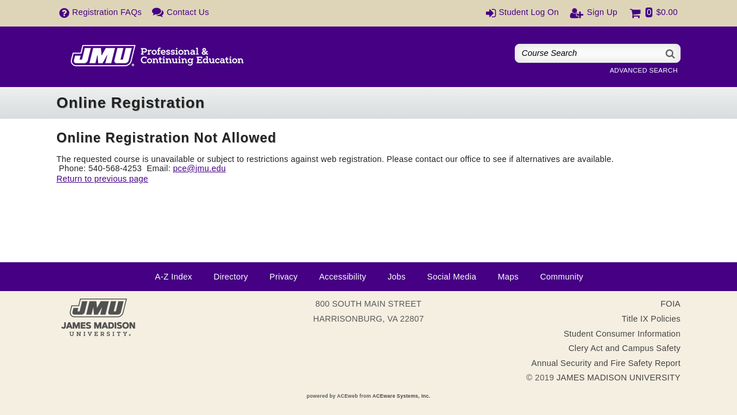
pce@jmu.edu (199, 168)
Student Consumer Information (622, 333)
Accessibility (342, 276)
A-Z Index (173, 276)
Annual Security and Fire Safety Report (606, 363)
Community (561, 276)
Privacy (283, 276)
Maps (507, 276)
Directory (231, 276)
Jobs (396, 276)
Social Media (451, 276)
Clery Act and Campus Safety (624, 348)
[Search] (671, 53)
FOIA (670, 303)
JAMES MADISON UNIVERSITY (618, 377)
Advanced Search (644, 70)
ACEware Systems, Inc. (402, 396)
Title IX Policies (651, 318)
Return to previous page (102, 178)
